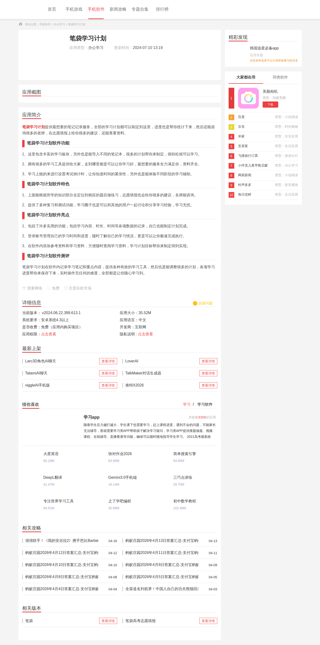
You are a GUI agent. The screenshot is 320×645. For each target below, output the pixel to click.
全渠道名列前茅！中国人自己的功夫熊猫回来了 (161, 589)
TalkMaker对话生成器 (161, 373)
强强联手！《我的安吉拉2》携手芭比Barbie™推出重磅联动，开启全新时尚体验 (61, 541)
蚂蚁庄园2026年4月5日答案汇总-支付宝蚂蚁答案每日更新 (161, 577)
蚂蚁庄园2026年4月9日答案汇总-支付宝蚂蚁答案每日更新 (161, 565)
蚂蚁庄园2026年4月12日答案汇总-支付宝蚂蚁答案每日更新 (61, 553)
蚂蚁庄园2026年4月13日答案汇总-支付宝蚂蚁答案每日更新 (161, 541)
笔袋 (61, 621)
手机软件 (45, 24)
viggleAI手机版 (61, 385)
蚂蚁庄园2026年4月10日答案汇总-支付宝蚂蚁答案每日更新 (61, 565)
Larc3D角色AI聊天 (61, 361)
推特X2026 (161, 385)
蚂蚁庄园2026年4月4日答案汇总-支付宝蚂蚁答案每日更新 (61, 589)
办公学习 (59, 24)
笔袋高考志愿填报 (161, 621)
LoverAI (161, 361)
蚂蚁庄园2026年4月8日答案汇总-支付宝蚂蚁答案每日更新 (61, 577)
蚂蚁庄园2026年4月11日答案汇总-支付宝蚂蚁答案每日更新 (161, 553)
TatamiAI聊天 (61, 373)
